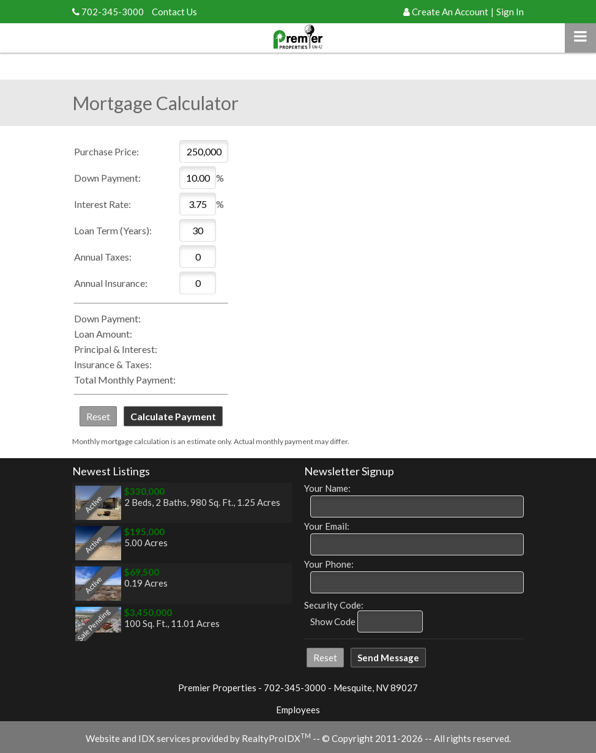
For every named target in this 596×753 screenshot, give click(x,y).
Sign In (510, 11)
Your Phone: (329, 563)
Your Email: (326, 526)
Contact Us (174, 11)
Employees (298, 709)
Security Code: (333, 604)
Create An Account (450, 11)
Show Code (333, 621)
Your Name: (327, 488)
